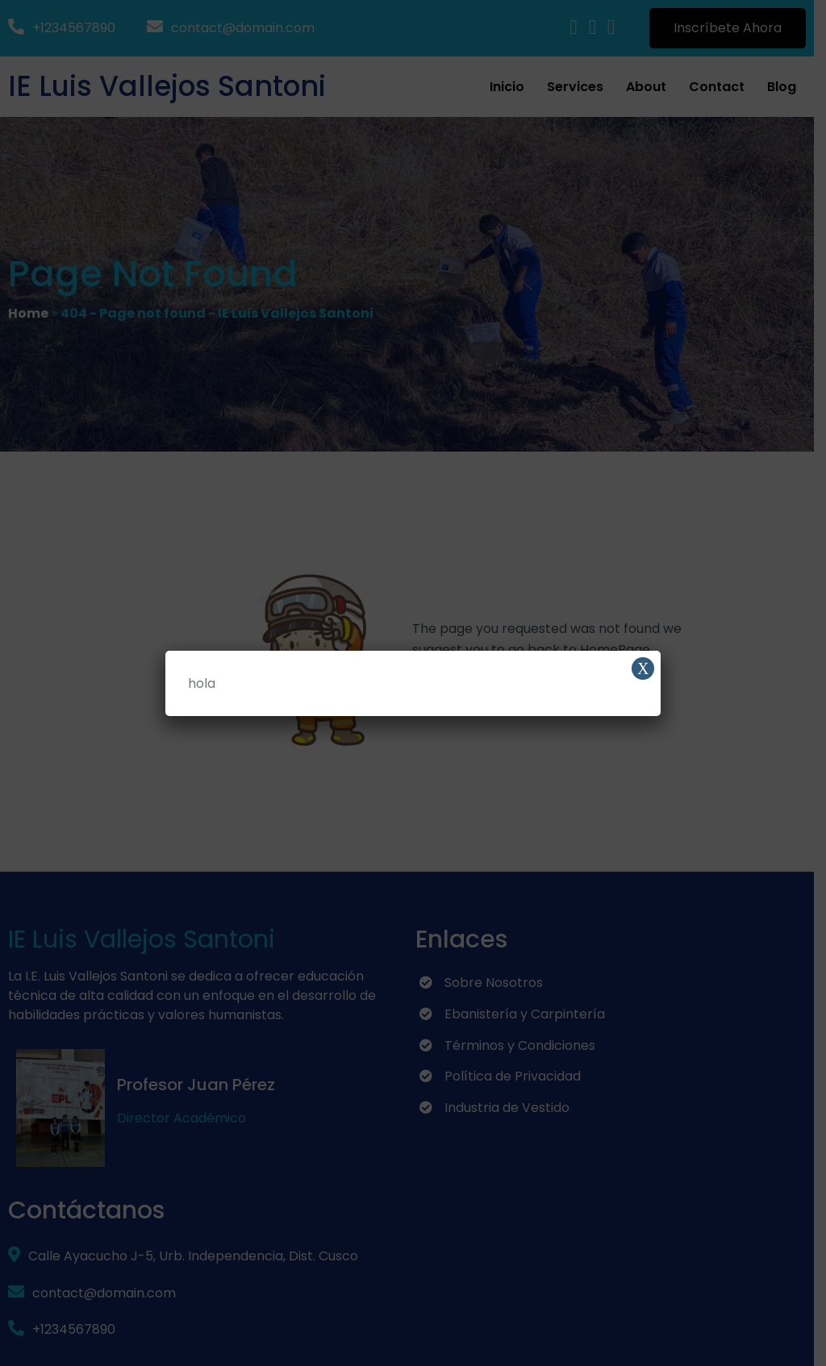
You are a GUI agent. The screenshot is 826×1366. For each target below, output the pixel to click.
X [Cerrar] (643, 668)
